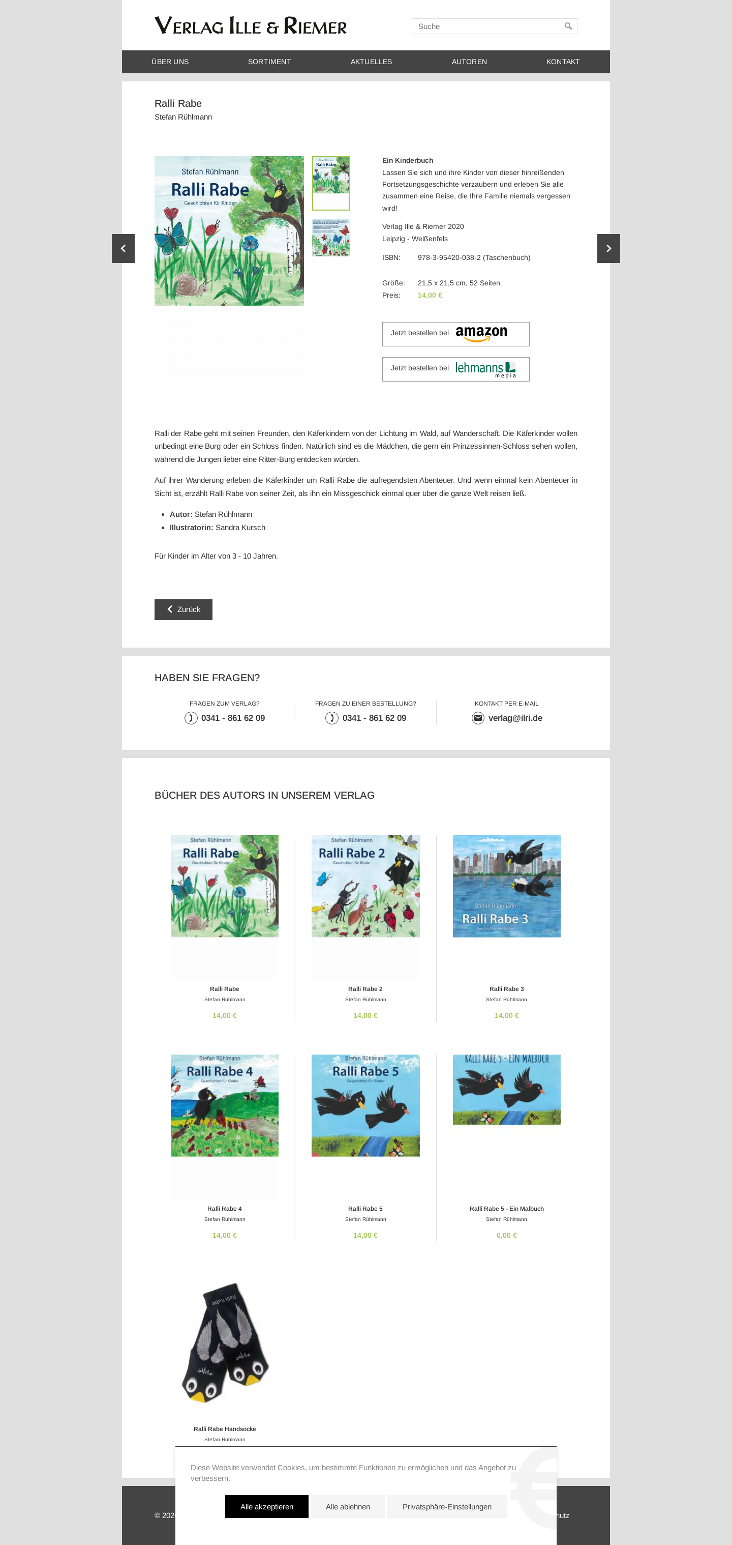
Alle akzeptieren (266, 1521)
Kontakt (563, 62)
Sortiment (269, 62)
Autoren (469, 62)
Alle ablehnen (348, 1521)
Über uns (170, 62)
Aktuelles (371, 62)
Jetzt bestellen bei (448, 334)
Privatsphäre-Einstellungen (447, 1521)
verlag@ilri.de (515, 718)
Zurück (189, 609)
